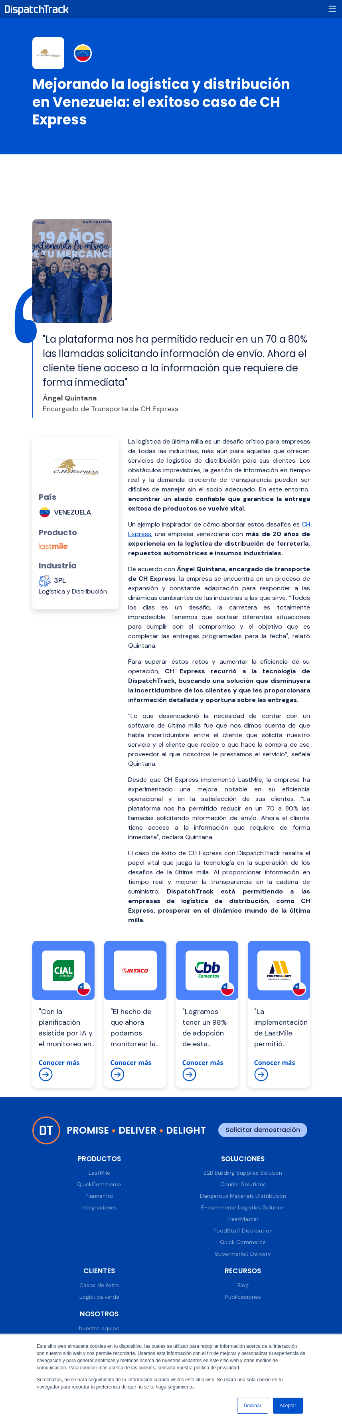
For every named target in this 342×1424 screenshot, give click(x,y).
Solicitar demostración (262, 1129)
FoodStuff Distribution (243, 1230)
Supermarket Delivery (243, 1253)
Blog (243, 1285)
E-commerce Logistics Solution (243, 1207)
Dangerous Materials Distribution (243, 1195)
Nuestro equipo (99, 1328)
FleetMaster (243, 1219)
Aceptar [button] (288, 1405)
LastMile (99, 1172)
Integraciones (99, 1207)
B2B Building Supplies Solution (243, 1172)
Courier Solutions (243, 1184)
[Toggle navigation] (332, 9)
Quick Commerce (243, 1242)
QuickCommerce (99, 1184)
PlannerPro (99, 1195)
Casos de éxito (99, 1285)
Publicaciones (243, 1296)
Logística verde (99, 1296)
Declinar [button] (252, 1405)
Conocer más (59, 1069)
